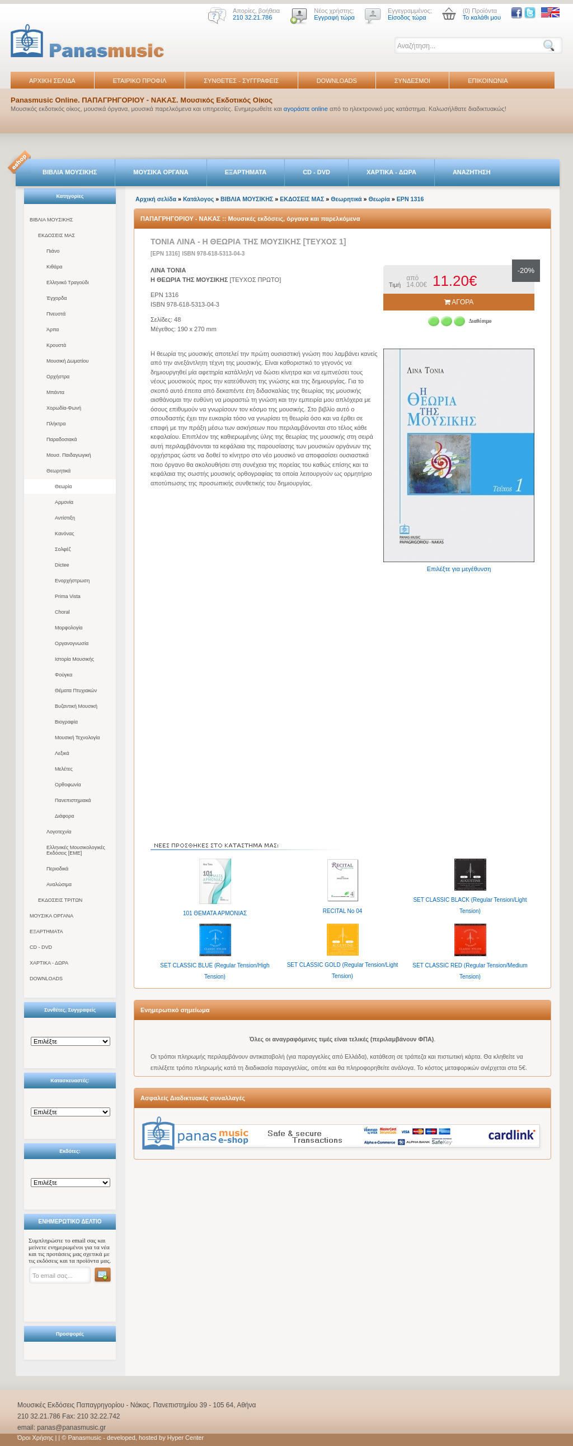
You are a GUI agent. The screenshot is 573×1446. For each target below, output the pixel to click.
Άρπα (52, 329)
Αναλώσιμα (59, 884)
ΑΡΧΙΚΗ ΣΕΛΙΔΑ (52, 80)
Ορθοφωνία (68, 784)
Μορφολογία (68, 628)
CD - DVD (316, 172)
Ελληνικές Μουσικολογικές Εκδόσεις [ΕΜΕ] (75, 850)
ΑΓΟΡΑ (459, 302)
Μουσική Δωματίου (67, 361)
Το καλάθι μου (482, 17)
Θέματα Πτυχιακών (76, 690)
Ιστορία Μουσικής (74, 659)
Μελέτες (64, 769)
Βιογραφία (66, 722)
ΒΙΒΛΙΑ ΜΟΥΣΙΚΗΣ (70, 172)
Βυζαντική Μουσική (76, 706)
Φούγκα (63, 675)
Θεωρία (63, 486)
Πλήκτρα (55, 424)
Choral (62, 612)
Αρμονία (64, 502)
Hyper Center (185, 1437)
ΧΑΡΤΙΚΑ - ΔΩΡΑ (391, 172)
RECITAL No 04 (343, 911)
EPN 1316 (410, 199)
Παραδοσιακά (61, 439)
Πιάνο (52, 251)
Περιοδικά (57, 869)
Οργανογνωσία (71, 643)
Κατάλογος (198, 199)
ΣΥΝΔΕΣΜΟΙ (412, 80)
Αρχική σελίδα (155, 199)
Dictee (62, 565)
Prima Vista (68, 596)
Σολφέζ (63, 549)
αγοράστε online (306, 108)
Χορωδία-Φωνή (63, 408)
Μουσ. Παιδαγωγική (68, 455)
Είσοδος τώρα (407, 17)
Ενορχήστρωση (72, 580)
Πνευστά (55, 314)
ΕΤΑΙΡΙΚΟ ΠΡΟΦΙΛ (140, 80)
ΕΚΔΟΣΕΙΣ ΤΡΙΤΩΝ (60, 900)
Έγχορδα (56, 298)
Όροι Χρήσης (35, 1437)
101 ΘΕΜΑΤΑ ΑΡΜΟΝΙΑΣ (215, 913)
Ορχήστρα (57, 376)
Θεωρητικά (58, 471)
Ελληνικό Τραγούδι (67, 282)
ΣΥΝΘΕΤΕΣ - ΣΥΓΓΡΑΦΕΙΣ (241, 80)
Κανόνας (64, 533)
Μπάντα (55, 392)
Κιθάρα (54, 267)
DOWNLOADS (337, 80)
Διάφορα (64, 816)
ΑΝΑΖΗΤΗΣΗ (472, 172)
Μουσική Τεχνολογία (77, 737)
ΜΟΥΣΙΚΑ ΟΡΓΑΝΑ (161, 172)
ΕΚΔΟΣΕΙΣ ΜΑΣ (56, 235)
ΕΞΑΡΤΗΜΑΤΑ (245, 172)
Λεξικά (62, 753)
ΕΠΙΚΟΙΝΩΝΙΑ (488, 80)
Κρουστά (56, 345)
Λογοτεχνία (58, 832)
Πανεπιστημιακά (73, 800)
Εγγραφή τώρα (334, 17)
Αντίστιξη (65, 518)
